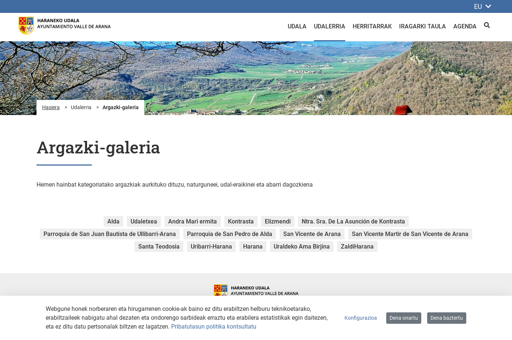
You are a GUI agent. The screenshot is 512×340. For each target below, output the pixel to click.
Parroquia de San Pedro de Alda (229, 233)
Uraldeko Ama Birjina (302, 246)
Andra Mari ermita (192, 221)
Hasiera (51, 107)
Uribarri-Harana (211, 246)
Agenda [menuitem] (465, 26)
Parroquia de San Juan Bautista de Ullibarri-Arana (110, 233)
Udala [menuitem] (297, 26)
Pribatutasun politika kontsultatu (213, 326)
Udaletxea (144, 221)
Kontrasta (241, 221)
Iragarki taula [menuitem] (422, 26)
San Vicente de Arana (312, 233)
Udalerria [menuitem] (329, 26)
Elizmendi (278, 221)
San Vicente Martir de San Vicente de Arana (410, 233)
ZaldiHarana (357, 246)
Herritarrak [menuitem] (372, 26)
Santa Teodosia (159, 246)
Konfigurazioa (361, 318)
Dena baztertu (446, 318)
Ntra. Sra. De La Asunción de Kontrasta (353, 221)
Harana (253, 246)
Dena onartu (404, 318)
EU (482, 6)
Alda (113, 221)
